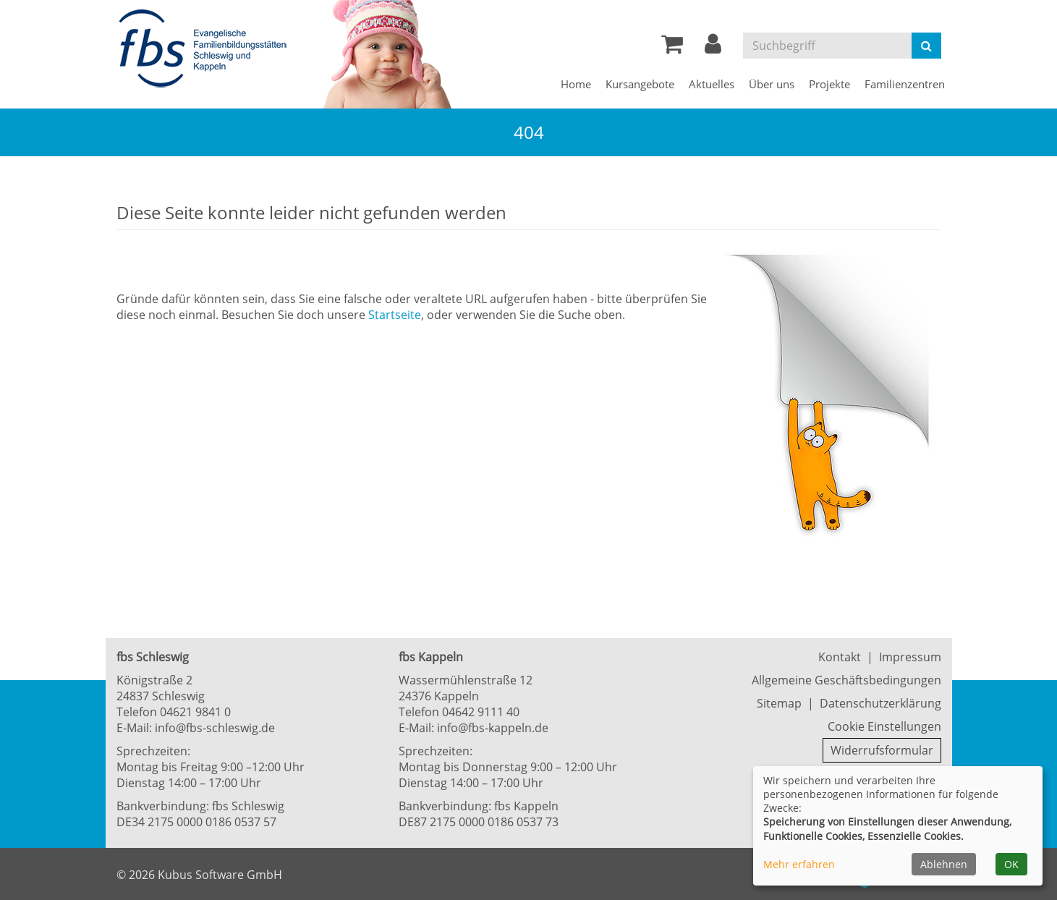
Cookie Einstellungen (884, 726)
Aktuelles (711, 84)
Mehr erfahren (799, 864)
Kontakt (839, 657)
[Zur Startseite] (206, 49)
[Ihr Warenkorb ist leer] (672, 48)
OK (1011, 864)
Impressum (910, 657)
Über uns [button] (771, 84)
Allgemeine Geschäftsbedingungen (846, 680)
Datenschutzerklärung (880, 703)
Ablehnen (943, 864)
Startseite (394, 315)
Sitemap (779, 703)
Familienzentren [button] (905, 84)
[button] (713, 48)
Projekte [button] (829, 84)
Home (576, 84)
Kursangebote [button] (640, 84)
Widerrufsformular (882, 750)
